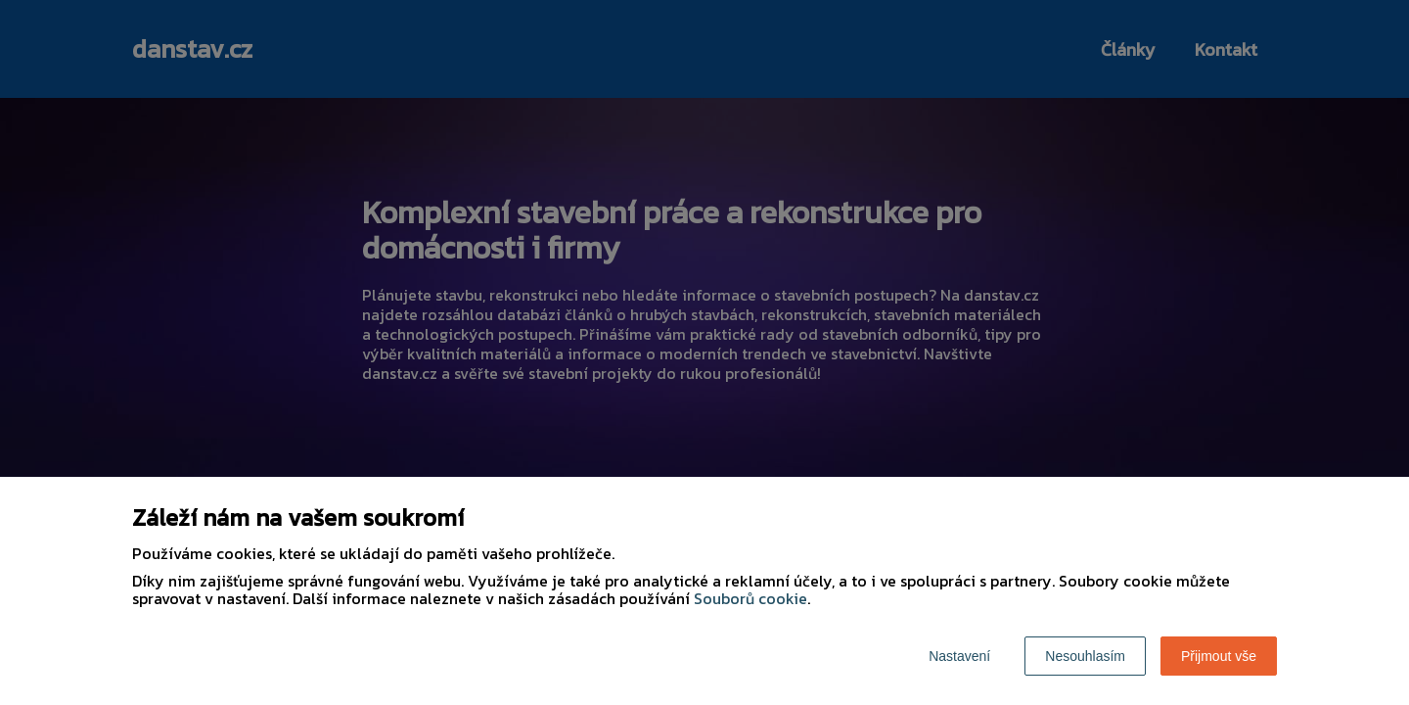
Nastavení (959, 656)
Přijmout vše (1218, 656)
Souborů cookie (750, 598)
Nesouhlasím (1085, 656)
